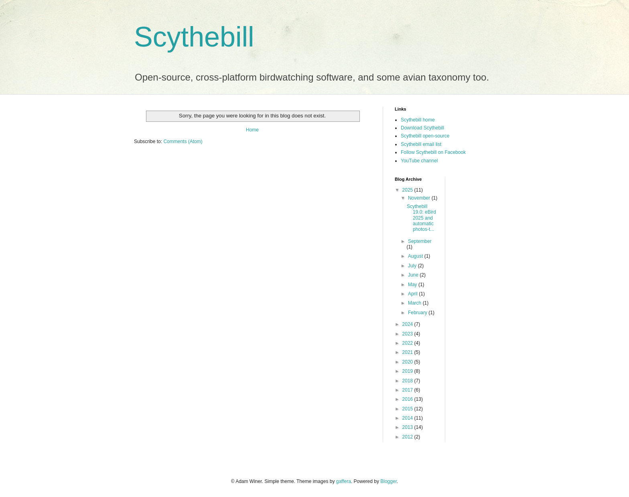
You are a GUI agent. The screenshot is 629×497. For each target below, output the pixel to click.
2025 (408, 190)
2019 (408, 371)
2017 (408, 390)
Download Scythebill (422, 128)
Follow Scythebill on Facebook (433, 152)
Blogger (388, 481)
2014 (408, 418)
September (420, 241)
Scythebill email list (421, 144)
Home (252, 130)
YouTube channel (419, 161)
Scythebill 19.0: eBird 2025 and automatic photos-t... (421, 218)
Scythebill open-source (425, 136)
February (418, 312)
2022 (408, 343)
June (414, 275)
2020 (408, 362)
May (413, 284)
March (415, 303)
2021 (408, 352)
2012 (408, 437)
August (416, 256)
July (413, 266)
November (420, 198)
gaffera (343, 481)
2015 (408, 409)
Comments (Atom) (182, 141)
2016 (408, 399)
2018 (408, 381)
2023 (408, 334)
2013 (408, 427)
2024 (408, 324)
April (413, 294)
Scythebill (194, 37)
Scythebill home (418, 120)
